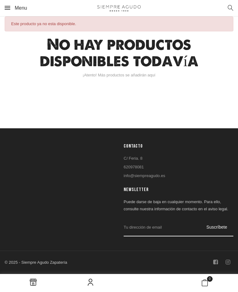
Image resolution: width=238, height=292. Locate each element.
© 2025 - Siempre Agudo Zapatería (36, 262)
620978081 (134, 167)
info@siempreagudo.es (144, 175)
